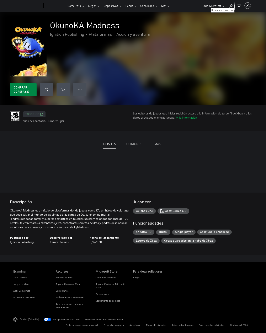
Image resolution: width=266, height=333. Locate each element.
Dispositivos (112, 5)
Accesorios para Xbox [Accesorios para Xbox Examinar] (24, 297)
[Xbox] (55, 5)
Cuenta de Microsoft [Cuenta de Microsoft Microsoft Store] (106, 277)
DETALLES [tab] (109, 144)
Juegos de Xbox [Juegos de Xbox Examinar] (21, 284)
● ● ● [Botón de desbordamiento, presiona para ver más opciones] (80, 89)
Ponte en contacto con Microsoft (81, 325)
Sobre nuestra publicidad (211, 325)
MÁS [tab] (157, 144)
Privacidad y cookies (114, 325)
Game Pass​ (74, 5)
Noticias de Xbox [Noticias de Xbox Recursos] (64, 277)
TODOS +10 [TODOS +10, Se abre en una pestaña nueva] (34, 114)
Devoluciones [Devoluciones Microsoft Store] (102, 294)
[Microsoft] (27, 5)
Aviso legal (134, 325)
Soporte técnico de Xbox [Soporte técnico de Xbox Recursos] (68, 284)
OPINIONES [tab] (133, 144)
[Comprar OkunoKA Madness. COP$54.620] (23, 89)
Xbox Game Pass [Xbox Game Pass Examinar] (21, 290)
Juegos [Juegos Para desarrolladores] (136, 277)
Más (168, 5)
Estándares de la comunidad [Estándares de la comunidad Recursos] (70, 297)
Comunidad (151, 5)
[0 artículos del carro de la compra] (239, 5)
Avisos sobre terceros (182, 325)
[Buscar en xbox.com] (231, 5)
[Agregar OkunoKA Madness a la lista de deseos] (46, 89)
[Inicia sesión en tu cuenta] (248, 6)
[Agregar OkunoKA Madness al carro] (63, 89)
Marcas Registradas (156, 325)
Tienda (132, 5)
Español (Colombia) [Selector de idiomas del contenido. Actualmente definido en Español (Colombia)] (29, 319)
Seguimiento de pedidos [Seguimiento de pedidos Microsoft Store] (108, 300)
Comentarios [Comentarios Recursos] (62, 290)
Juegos (93, 5)
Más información (186, 117)
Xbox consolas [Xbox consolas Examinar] (20, 277)
